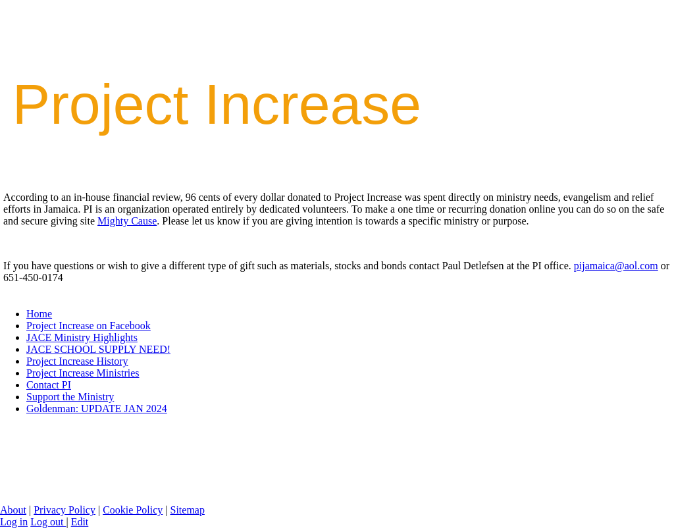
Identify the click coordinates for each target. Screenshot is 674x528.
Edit (80, 521)
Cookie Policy (133, 509)
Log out (48, 521)
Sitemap (187, 509)
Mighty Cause (127, 220)
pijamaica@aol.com (616, 265)
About (13, 509)
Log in (14, 521)
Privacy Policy (64, 509)
